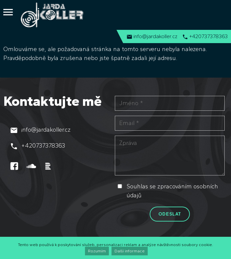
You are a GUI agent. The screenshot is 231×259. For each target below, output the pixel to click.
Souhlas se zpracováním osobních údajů (172, 191)
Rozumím (97, 251)
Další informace (130, 251)
